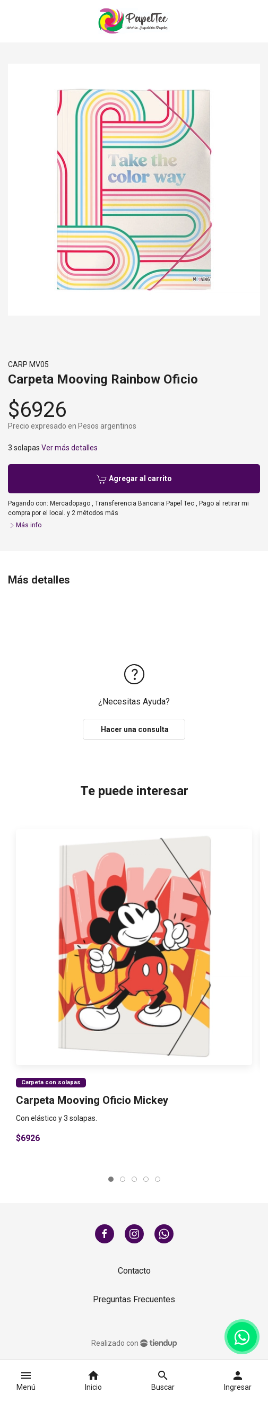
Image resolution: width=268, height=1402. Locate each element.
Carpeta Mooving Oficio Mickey (92, 1100)
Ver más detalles (69, 447)
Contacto (134, 1271)
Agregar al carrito (134, 479)
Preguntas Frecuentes (134, 1299)
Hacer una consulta (134, 729)
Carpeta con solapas (51, 1082)
